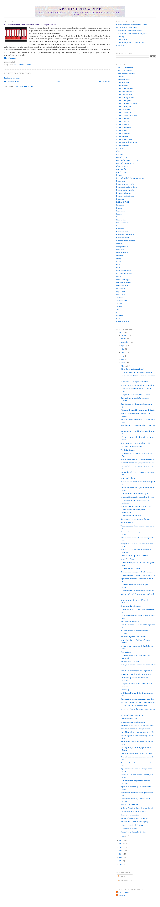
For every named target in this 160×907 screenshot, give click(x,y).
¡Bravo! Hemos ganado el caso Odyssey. (134, 822)
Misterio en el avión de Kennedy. (132, 825)
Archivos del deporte (123, 106)
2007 (121, 854)
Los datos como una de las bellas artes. (134, 706)
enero (123, 836)
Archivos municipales (123, 127)
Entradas (121, 876)
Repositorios (120, 291)
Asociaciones (120, 148)
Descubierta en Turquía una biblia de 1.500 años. (137, 385)
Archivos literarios (122, 121)
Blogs (118, 151)
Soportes (119, 303)
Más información (10, 58)
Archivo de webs (122, 86)
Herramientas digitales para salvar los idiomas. (137, 572)
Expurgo (119, 214)
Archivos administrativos (124, 92)
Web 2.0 (119, 309)
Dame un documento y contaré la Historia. (135, 519)
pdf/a (118, 318)
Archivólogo (120, 37)
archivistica (121, 895)
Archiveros (120, 77)
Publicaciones (121, 288)
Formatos (119, 226)
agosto (123, 345)
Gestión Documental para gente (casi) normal (131, 25)
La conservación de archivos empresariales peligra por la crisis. (30, 24)
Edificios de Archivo (123, 202)
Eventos (119, 208)
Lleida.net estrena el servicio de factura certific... (137, 506)
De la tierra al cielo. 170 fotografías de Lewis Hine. (138, 702)
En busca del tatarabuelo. (129, 828)
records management (123, 321)
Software (119, 297)
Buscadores (120, 154)
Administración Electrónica (125, 74)
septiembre (125, 342)
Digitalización (121, 181)
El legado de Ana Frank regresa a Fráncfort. (136, 394)
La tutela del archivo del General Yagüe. (134, 493)
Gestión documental (123, 238)
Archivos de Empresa (23, 65)
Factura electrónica (122, 217)
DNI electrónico (121, 172)
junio (123, 352)
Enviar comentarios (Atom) (23, 86)
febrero (123, 366)
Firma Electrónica (122, 223)
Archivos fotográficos (123, 112)
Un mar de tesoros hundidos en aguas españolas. (137, 699)
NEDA (118, 262)
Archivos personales (123, 133)
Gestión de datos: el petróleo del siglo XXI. (135, 443)
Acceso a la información (124, 68)
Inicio (59, 82)
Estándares (120, 205)
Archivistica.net (80, 9)
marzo (123, 362)
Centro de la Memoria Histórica (127, 160)
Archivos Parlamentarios (124, 88)
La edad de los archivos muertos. (132, 715)
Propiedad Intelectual (123, 282)
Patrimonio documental (124, 273)
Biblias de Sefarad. (127, 522)
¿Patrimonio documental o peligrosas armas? (136, 729)
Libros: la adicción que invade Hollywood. (135, 556)
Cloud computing (122, 166)
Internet (119, 244)
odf (117, 312)
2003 (121, 864)
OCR (118, 267)
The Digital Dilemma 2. (129, 450)
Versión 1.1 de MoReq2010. (130, 804)
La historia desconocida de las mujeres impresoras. (138, 575)
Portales (119, 277)
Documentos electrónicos (125, 196)
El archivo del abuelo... (129, 478)
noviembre (125, 335)
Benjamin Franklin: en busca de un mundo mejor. (137, 808)
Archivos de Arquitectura (125, 97)
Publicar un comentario (12, 78)
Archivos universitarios (124, 139)
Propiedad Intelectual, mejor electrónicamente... (137, 372)
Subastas (119, 306)
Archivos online (121, 130)
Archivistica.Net (121, 39)
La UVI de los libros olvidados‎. (131, 568)
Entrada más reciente (11, 82)
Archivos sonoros (122, 136)
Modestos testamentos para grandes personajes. (137, 671)
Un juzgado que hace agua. (130, 621)
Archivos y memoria (123, 145)
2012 (121, 332)
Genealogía (120, 229)
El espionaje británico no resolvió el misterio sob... (138, 591)
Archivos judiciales (123, 118)
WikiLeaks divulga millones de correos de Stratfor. (138, 410)
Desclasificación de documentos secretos (130, 178)
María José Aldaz (123, 892)
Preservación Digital (123, 279)
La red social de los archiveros (126, 28)
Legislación (120, 250)
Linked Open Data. (127, 559)
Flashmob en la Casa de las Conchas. (133, 832)
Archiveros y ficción (123, 80)
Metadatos (119, 256)
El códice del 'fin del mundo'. (131, 606)
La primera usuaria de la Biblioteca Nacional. (136, 674)
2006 (121, 857)
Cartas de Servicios (122, 157)
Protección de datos (123, 285)
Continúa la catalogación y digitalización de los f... (138, 463)
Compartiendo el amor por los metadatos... (135, 382)
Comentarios (123, 880)
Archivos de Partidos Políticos (126, 103)
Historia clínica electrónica (125, 241)
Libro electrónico (122, 253)
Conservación (121, 169)
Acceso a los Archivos (124, 71)
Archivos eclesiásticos (124, 109)
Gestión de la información (125, 235)
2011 (121, 840)
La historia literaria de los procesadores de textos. (138, 497)
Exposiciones (120, 211)
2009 (121, 847)
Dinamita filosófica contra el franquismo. (135, 818)
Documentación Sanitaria (125, 190)
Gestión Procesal (122, 232)
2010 (121, 844)
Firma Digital (121, 220)
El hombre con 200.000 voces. (131, 516)
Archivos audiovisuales (124, 94)
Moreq (118, 259)
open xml (119, 315)
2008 (121, 851)
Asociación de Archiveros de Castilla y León (131, 33)
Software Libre (121, 300)
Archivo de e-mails (122, 82)
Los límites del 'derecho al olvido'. (132, 447)
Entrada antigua (104, 82)
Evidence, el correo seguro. (130, 815)
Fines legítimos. (126, 652)
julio (123, 349)
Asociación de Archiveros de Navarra (129, 31)
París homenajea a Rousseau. (130, 718)
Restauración (120, 294)
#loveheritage (125, 689)
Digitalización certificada (125, 184)
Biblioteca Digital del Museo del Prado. (134, 637)
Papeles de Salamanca (123, 271)
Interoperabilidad (122, 247)
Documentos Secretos (123, 193)
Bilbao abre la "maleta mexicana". (132, 369)
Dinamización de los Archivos (126, 187)
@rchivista (120, 45)
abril (123, 359)
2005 (121, 861)
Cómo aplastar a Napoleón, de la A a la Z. (135, 811)
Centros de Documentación (125, 163)
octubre (123, 339)
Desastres (119, 175)
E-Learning (120, 199)
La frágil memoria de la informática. (133, 722)
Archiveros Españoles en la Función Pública (131, 42)
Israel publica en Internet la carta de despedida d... (138, 459)
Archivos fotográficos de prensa (127, 115)
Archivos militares (122, 124)
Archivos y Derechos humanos (126, 142)
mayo (123, 356)
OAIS (118, 265)
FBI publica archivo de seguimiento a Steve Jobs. (137, 732)
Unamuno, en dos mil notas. (130, 661)
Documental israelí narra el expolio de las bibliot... (138, 725)
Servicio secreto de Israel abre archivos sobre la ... (138, 753)
